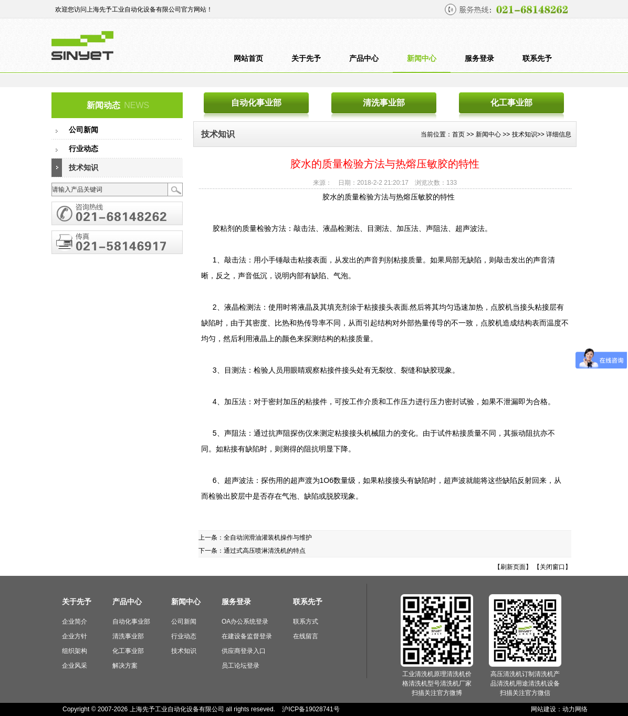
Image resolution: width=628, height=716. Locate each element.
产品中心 (364, 58)
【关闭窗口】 (552, 567)
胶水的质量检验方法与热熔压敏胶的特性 (388, 197)
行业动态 (83, 149)
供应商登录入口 (244, 651)
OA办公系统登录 (245, 621)
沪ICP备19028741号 (310, 709)
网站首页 (248, 58)
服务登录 (479, 58)
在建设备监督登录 (247, 636)
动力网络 (575, 709)
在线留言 (305, 636)
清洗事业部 (384, 102)
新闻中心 (421, 58)
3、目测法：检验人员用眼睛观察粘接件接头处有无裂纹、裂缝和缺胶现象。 (333, 370)
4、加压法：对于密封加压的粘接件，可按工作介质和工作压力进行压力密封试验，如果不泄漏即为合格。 (381, 401)
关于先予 (306, 58)
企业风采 (74, 665)
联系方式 (305, 621)
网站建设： (546, 709)
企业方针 (74, 636)
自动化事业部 (256, 102)
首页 (458, 134)
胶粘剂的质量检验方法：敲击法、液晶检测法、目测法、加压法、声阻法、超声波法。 (350, 228)
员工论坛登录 (240, 665)
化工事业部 (511, 102)
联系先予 (537, 58)
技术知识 (83, 168)
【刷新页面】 (513, 567)
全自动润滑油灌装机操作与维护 (268, 537)
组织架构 (74, 651)
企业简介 (74, 621)
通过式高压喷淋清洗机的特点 (265, 550)
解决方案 (125, 665)
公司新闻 (83, 130)
